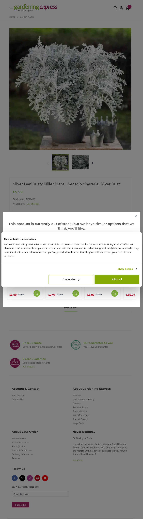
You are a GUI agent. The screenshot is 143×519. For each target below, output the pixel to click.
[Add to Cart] (36, 293)
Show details (125, 268)
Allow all (117, 279)
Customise (71, 279)
